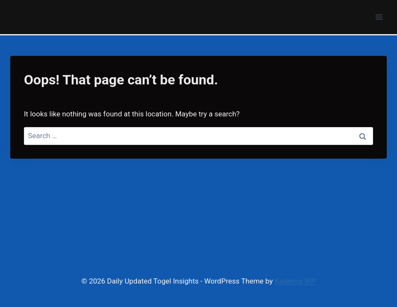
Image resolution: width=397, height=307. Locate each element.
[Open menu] (379, 16)
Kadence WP (294, 281)
